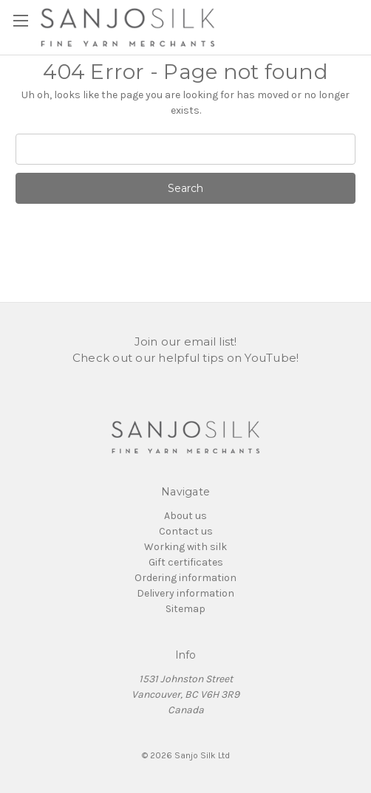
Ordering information (185, 577)
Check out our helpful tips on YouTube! (185, 358)
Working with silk (185, 546)
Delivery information (185, 593)
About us (185, 515)
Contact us (186, 531)
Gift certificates (186, 562)
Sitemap (185, 609)
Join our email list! (186, 341)
